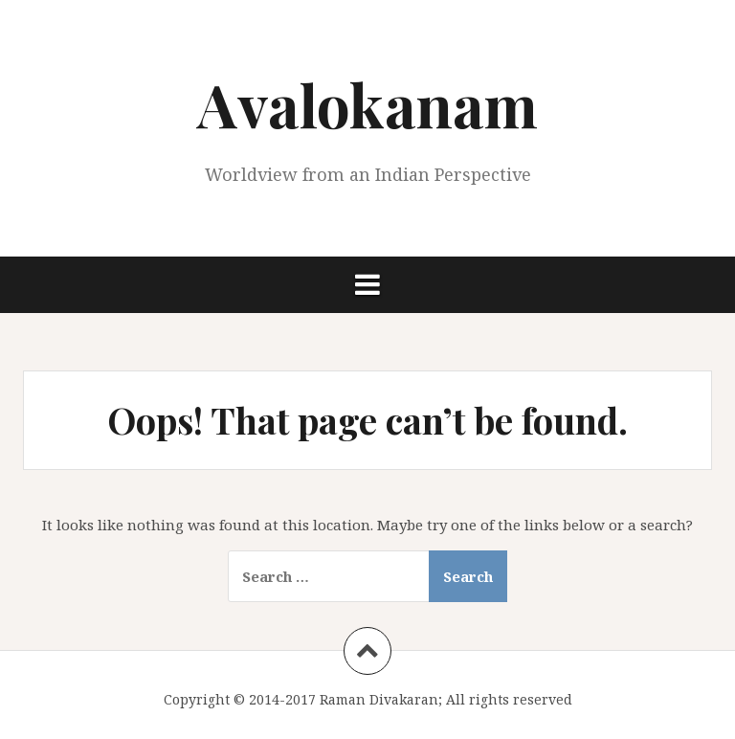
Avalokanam (367, 104)
